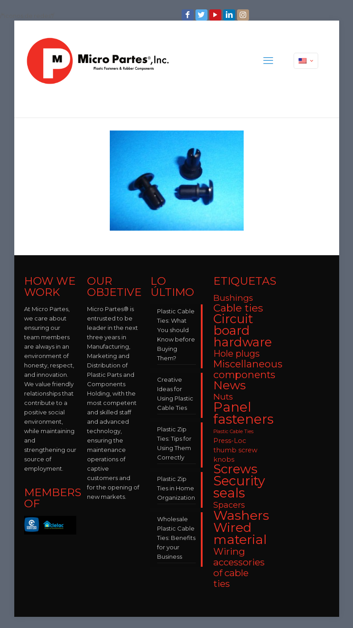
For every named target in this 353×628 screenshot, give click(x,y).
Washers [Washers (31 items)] (241, 515)
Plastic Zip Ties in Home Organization (176, 488)
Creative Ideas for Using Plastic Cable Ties (175, 393)
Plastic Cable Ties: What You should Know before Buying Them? (176, 335)
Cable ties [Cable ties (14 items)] (238, 308)
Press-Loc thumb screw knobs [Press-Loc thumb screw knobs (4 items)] (235, 450)
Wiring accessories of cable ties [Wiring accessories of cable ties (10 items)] (239, 567)
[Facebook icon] (188, 15)
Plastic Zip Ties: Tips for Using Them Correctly (174, 443)
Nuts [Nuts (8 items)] (223, 397)
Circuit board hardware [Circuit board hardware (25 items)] (242, 331)
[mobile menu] (268, 60)
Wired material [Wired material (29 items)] (240, 533)
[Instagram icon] (244, 15)
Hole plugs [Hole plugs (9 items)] (236, 353)
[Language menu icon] (306, 61)
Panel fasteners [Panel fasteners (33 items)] (243, 413)
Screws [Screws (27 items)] (235, 468)
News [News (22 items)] (229, 385)
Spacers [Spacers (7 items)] (229, 505)
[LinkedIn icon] (230, 15)
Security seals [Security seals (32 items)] (239, 487)
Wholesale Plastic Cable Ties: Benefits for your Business (176, 537)
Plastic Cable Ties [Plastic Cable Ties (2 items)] (233, 431)
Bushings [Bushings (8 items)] (233, 298)
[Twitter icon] (202, 15)
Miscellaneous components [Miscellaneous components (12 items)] (247, 369)
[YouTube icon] (216, 15)
